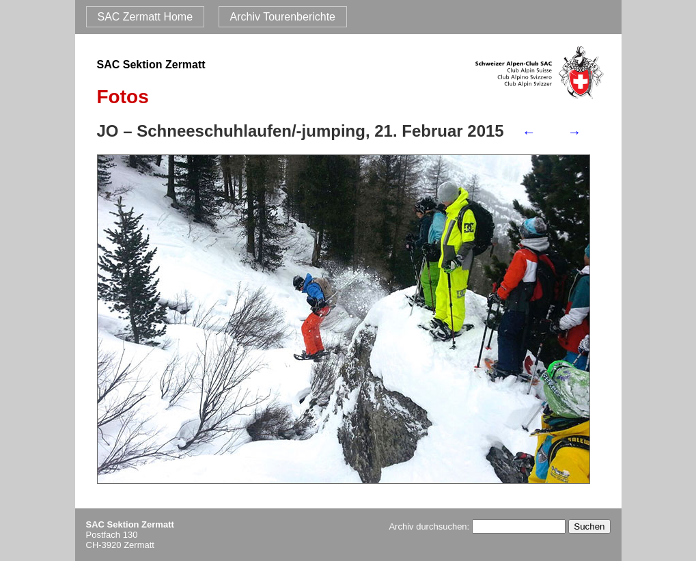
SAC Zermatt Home (145, 17)
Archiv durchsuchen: (477, 526)
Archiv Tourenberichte (282, 17)
